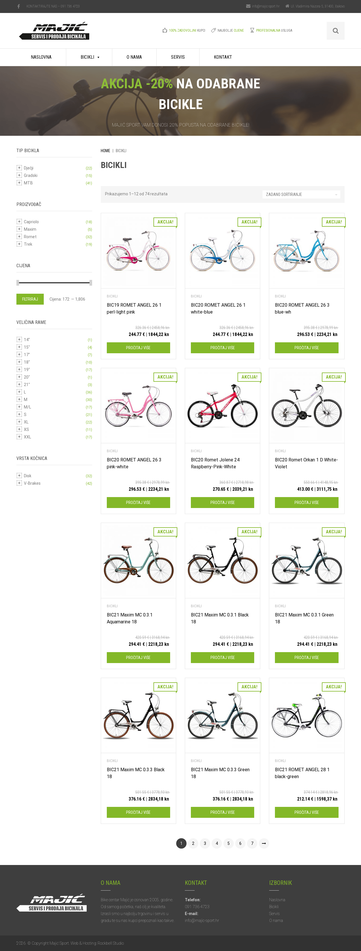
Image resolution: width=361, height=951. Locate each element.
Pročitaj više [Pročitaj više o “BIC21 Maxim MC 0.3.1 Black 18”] (222, 657)
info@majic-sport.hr (266, 6)
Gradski (30, 175)
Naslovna (41, 57)
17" (27, 354)
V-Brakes (32, 483)
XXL (27, 437)
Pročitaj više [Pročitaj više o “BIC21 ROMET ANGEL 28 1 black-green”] (306, 812)
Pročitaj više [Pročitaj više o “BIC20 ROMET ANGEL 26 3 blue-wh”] (306, 347)
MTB (28, 183)
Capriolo (31, 221)
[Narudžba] (301, 194)
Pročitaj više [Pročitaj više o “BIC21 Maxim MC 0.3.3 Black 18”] (138, 812)
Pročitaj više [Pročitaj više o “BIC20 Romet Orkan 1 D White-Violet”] (306, 502)
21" (27, 384)
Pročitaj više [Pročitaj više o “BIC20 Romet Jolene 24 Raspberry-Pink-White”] (222, 502)
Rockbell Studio (111, 943)
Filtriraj (30, 299)
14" (27, 339)
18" (27, 362)
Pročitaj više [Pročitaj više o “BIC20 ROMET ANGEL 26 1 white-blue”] (222, 347)
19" (27, 369)
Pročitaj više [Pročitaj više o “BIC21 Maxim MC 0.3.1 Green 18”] (306, 657)
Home (105, 150)
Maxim (30, 229)
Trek (28, 244)
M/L (27, 407)
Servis (178, 57)
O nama (134, 57)
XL (26, 422)
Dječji (28, 168)
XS (26, 429)
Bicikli (87, 57)
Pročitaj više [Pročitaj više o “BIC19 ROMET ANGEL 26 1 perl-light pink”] (138, 347)
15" (27, 347)
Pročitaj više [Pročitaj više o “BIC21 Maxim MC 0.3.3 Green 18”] (222, 812)
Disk (27, 475)
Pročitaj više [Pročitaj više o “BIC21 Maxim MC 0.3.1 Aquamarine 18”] (138, 657)
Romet (30, 236)
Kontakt (223, 57)
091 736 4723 (70, 6)
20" (27, 377)
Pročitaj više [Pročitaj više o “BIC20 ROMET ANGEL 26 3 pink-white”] (138, 502)
